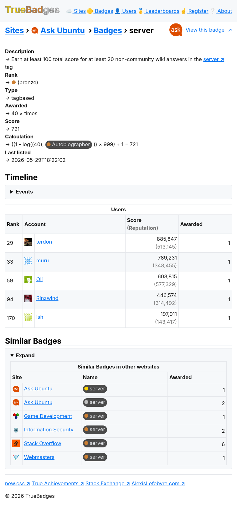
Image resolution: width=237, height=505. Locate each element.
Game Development (48, 416)
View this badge (196, 29)
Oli (39, 279)
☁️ (76, 11)
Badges (108, 30)
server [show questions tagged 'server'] (211, 59)
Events (24, 191)
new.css (15, 483)
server (97, 388)
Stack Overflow (42, 443)
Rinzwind (47, 298)
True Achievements (55, 483)
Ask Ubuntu (58, 30)
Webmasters (39, 457)
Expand (25, 355)
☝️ (194, 11)
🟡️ (100, 11)
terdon (44, 242)
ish (39, 317)
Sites (14, 30)
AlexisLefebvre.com (155, 483)
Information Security (49, 429)
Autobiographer (71, 144)
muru (42, 260)
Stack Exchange (105, 483)
